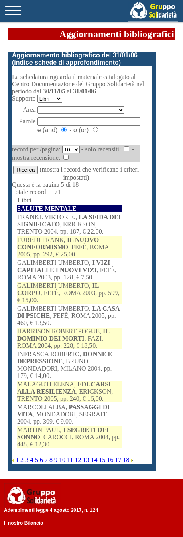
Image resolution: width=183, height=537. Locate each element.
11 (71, 459)
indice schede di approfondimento (66, 62)
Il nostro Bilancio (23, 523)
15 (103, 459)
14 (95, 459)
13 (87, 459)
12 (79, 459)
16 (111, 459)
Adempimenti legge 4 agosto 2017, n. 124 (51, 510)
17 (119, 459)
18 (127, 459)
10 (63, 459)
